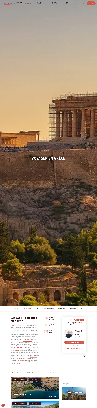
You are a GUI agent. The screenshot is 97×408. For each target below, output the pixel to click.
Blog (77, 3)
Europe (43, 303)
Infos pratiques (73, 308)
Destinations (8, 3)
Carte (38, 308)
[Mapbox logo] (66, 384)
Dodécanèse (17, 350)
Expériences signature (49, 308)
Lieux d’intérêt (61, 308)
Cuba (76, 336)
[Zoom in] (84, 357)
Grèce (76, 337)
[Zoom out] (84, 359)
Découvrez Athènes (27, 341)
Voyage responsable (55, 3)
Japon (80, 336)
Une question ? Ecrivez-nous (74, 348)
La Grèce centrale (20, 347)
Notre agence (68, 3)
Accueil (37, 303)
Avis (82, 308)
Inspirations (28, 3)
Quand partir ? (18, 3)
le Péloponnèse (22, 360)
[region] (74, 370)
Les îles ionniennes (33, 353)
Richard (78, 331)
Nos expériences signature (39, 3)
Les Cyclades (33, 357)
